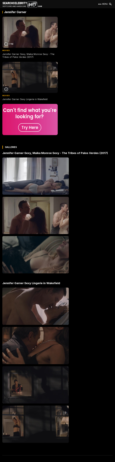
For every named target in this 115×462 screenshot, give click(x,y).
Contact (7, 432)
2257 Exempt (9, 427)
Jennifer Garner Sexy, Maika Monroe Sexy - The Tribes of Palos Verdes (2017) (28, 55)
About (6, 422)
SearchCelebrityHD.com (60, 460)
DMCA (6, 437)
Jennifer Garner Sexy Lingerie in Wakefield (81, 53)
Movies (6, 50)
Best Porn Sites (10, 442)
